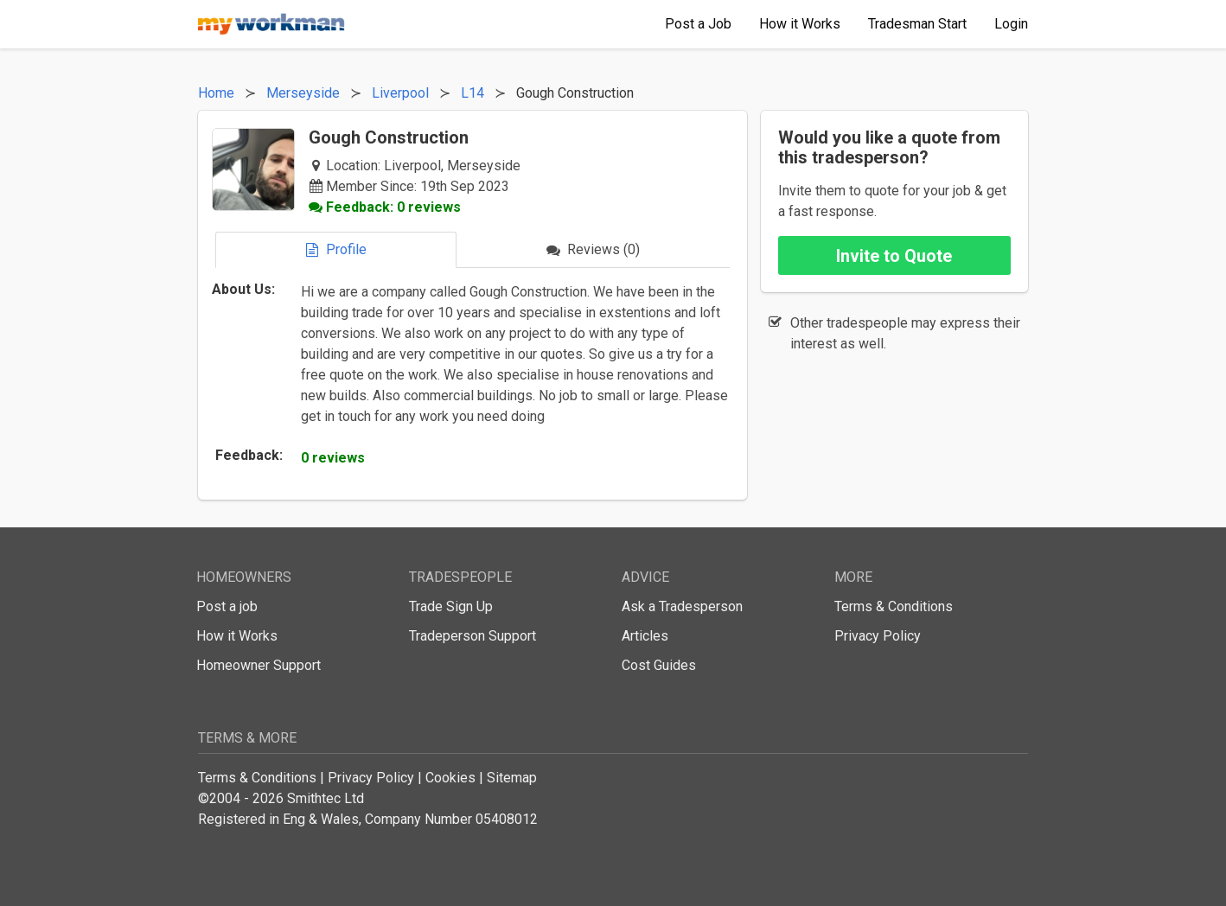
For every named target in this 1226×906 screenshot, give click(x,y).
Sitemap (512, 777)
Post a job (227, 606)
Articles (645, 636)
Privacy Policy (877, 636)
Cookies (450, 777)
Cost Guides (659, 665)
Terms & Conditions (893, 606)
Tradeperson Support (472, 636)
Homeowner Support (258, 665)
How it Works (237, 636)
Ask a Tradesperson (682, 606)
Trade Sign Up (451, 606)
